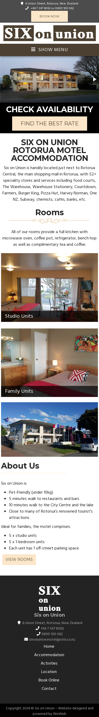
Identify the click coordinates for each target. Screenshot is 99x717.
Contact (49, 688)
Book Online (49, 680)
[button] (94, 79)
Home (49, 646)
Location (49, 672)
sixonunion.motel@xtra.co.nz (52, 640)
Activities (49, 663)
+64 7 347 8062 (41, 8)
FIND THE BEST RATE (50, 123)
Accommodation (49, 655)
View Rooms (19, 559)
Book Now (49, 16)
